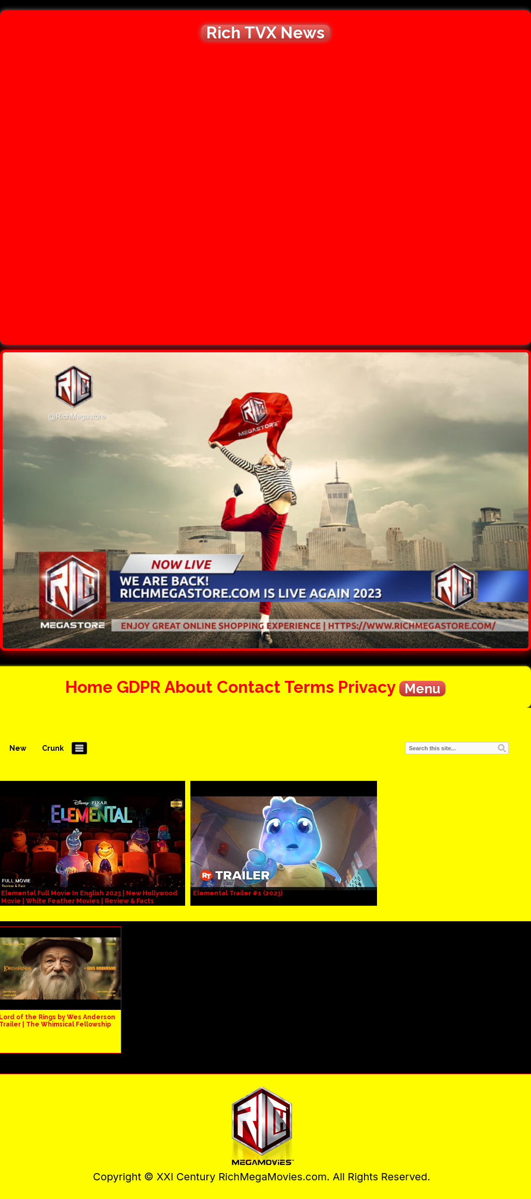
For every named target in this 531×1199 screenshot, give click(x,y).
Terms (309, 686)
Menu (422, 688)
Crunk (53, 748)
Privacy (366, 686)
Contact (249, 686)
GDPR (139, 686)
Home (89, 686)
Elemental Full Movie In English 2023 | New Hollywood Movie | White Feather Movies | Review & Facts (89, 897)
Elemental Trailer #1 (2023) (238, 893)
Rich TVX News (265, 32)
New (17, 748)
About (188, 686)
